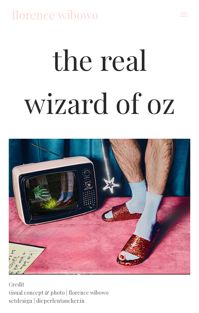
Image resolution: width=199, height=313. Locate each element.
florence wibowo (55, 14)
